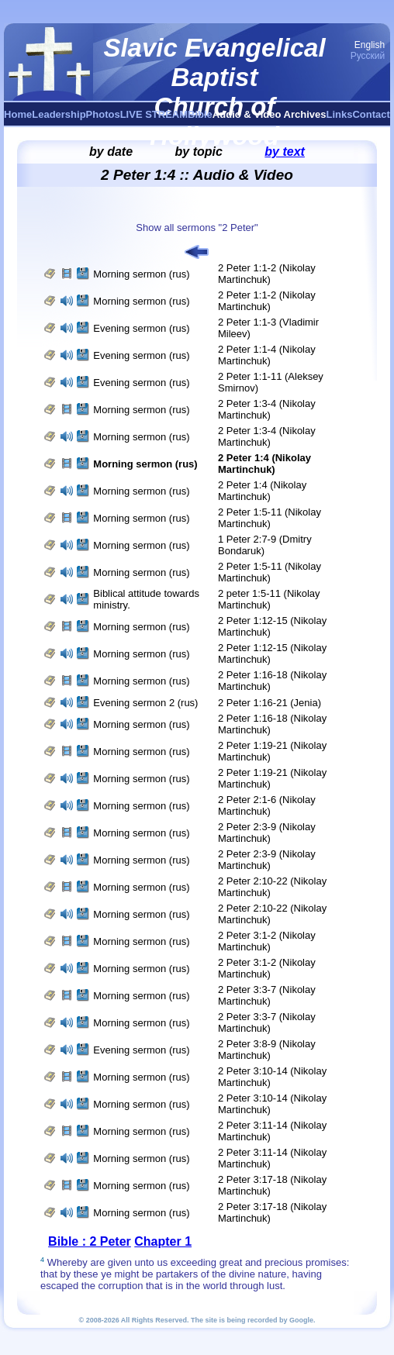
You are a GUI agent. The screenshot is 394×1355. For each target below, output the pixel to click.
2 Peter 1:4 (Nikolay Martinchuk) (262, 490)
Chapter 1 (163, 1241)
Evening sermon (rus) (141, 328)
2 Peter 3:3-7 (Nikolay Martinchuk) (267, 995)
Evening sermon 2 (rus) (145, 703)
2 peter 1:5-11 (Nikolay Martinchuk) (269, 599)
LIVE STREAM (154, 114)
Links (340, 114)
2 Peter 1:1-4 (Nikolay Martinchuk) (267, 355)
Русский (368, 55)
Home (18, 114)
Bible (200, 114)
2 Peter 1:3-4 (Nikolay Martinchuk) (267, 409)
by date (111, 151)
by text (284, 151)
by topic (199, 151)
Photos (103, 114)
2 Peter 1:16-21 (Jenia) (269, 703)
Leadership (58, 114)
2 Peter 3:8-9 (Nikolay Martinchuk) (267, 1049)
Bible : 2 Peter (89, 1241)
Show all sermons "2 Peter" (196, 227)
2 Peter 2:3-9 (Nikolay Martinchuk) (267, 832)
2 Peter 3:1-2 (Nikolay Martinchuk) (267, 941)
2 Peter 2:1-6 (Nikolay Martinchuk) (267, 805)
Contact (370, 114)
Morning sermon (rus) (141, 274)
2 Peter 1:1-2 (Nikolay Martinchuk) (267, 273)
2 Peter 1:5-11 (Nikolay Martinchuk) (269, 517)
